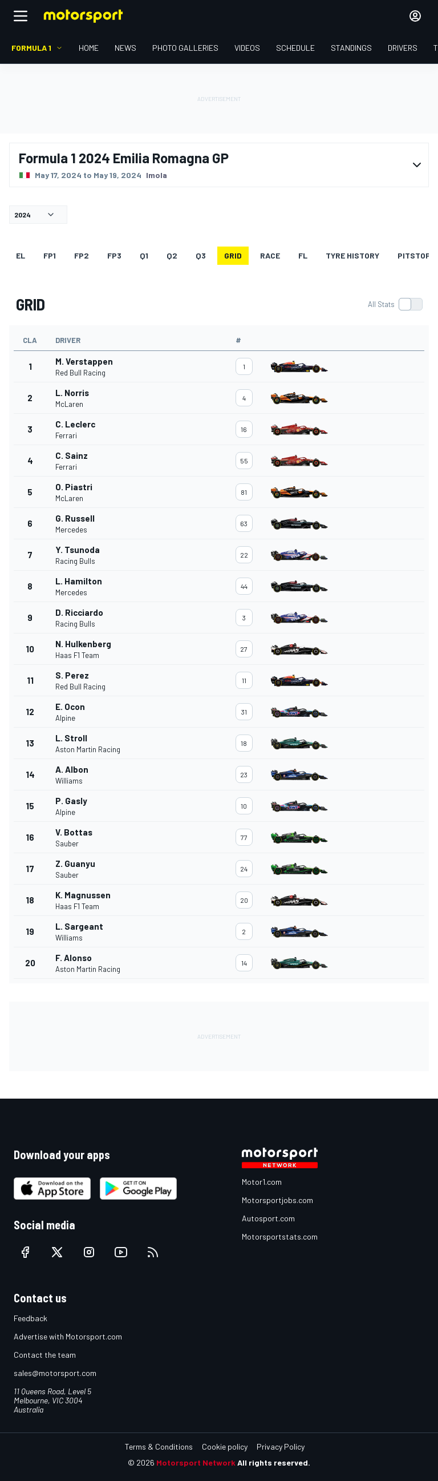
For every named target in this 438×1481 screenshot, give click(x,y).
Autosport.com (268, 1218)
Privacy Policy (281, 1446)
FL (302, 255)
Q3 (201, 255)
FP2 (81, 255)
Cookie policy (225, 1446)
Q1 (144, 255)
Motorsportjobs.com (277, 1200)
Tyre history (352, 255)
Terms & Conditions (159, 1446)
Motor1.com (262, 1182)
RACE (270, 255)
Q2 (172, 255)
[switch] (395, 304)
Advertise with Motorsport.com (68, 1336)
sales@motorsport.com (55, 1373)
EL (20, 255)
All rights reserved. (273, 1462)
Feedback (30, 1318)
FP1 (49, 255)
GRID (233, 255)
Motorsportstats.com (280, 1236)
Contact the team (45, 1354)
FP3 (114, 255)
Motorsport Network (196, 1462)
